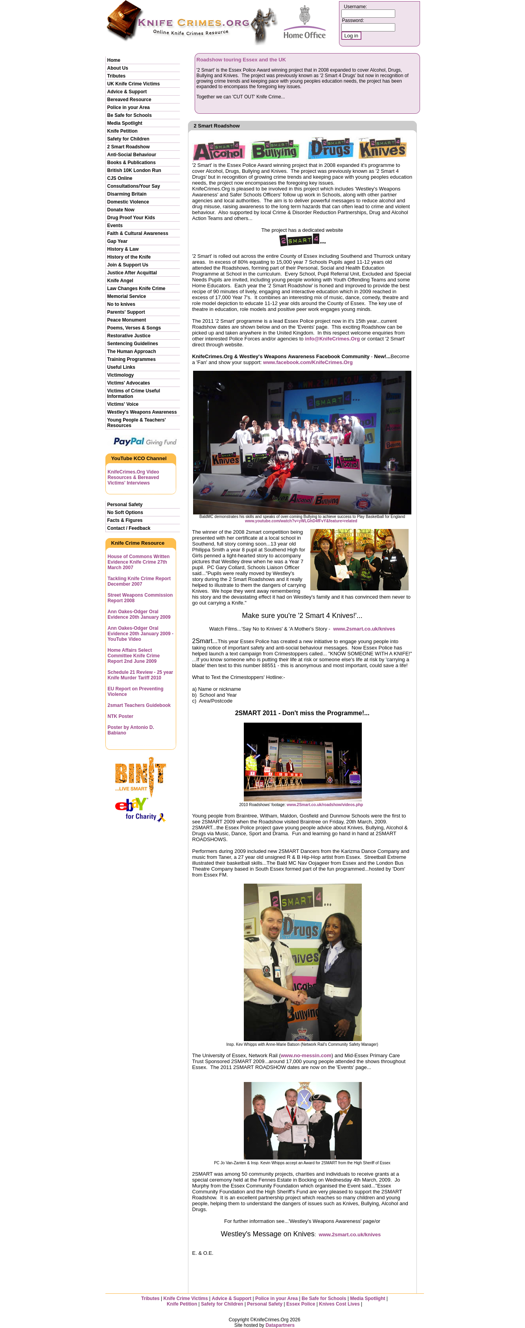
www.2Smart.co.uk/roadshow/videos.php (325, 805)
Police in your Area (128, 107)
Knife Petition (122, 131)
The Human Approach (131, 351)
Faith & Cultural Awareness (137, 233)
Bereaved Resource (129, 99)
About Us (117, 68)
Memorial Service (126, 296)
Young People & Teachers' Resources (136, 422)
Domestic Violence (128, 202)
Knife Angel (120, 280)
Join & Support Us (128, 265)
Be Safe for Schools (129, 115)
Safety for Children (128, 139)
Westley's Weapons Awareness (142, 412)
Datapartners (280, 1325)
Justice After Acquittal (132, 273)
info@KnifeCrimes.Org (332, 339)
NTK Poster (120, 716)
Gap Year (117, 241)
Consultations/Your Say (133, 186)
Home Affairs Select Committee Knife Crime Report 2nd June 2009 (134, 655)
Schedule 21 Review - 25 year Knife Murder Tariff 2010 (140, 675)
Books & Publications (131, 162)
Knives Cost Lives (339, 1304)
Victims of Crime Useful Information (133, 393)
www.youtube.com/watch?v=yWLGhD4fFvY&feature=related (301, 521)
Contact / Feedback (129, 528)
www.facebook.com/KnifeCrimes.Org (308, 362)
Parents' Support (126, 312)
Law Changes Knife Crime (136, 288)
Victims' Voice (123, 404)
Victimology (120, 375)
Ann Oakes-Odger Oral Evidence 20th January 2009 (139, 614)
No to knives (121, 304)
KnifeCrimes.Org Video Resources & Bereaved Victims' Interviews (133, 477)
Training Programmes (131, 359)
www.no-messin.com (306, 1055)
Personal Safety (125, 504)
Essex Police (300, 1304)
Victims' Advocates (128, 383)
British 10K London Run (134, 170)
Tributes (116, 76)
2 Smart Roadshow (128, 147)
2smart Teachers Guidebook (139, 705)
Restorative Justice (129, 335)
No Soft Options (125, 512)
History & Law (123, 249)
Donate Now (120, 210)
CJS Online (120, 178)
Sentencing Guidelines (132, 343)
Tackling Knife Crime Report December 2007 (139, 581)
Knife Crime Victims (186, 1298)
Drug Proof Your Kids (131, 217)
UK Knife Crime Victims (133, 84)
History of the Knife (129, 257)
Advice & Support (127, 91)
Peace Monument (126, 320)
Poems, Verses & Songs (134, 328)
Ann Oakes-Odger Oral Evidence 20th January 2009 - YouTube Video (140, 633)
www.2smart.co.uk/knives (364, 629)
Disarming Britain (127, 194)
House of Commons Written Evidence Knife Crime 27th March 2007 (139, 562)
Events (115, 225)
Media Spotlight (124, 123)
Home (113, 60)
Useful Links (121, 367)
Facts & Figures (125, 520)
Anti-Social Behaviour (132, 154)
